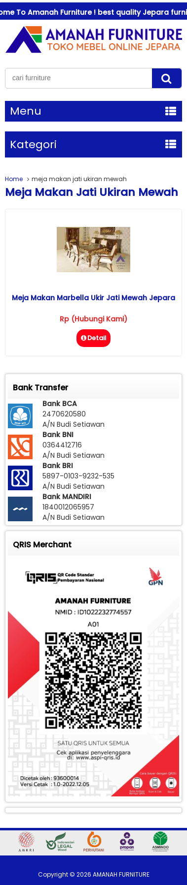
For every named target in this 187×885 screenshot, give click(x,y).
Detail (93, 338)
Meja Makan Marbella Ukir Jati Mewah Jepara (93, 298)
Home (14, 179)
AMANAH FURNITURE (121, 874)
